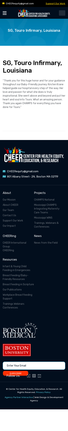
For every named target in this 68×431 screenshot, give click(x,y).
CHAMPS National (44, 199)
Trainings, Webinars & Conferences (46, 224)
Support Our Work (55, 3)
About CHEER (10, 204)
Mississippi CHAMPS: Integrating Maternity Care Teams (46, 208)
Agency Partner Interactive (19, 397)
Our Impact (9, 225)
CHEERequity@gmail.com (20, 3)
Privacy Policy (43, 392)
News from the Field (46, 242)
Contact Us (9, 215)
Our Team (8, 210)
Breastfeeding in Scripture (18, 284)
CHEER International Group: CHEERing (14, 246)
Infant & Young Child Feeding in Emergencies (16, 268)
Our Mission (9, 199)
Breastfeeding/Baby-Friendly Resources (15, 277)
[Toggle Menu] (5, 12)
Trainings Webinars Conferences (13, 305)
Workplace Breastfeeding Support (17, 296)
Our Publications (12, 289)
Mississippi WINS (43, 217)
